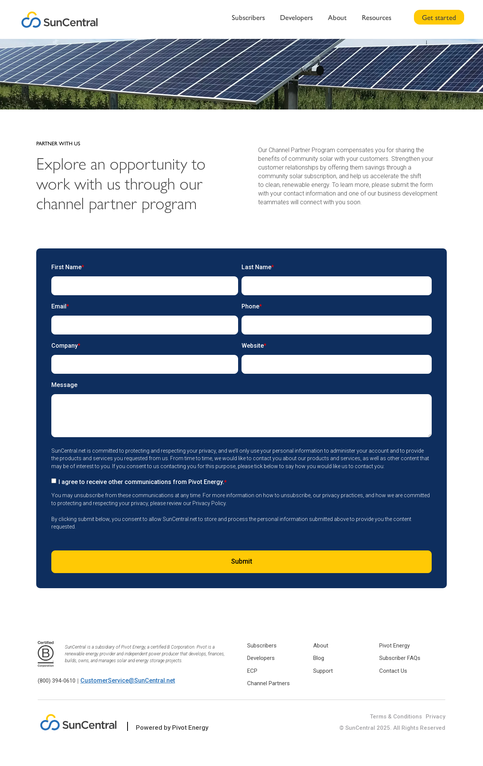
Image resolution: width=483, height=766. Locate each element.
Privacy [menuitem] (435, 716)
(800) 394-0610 (56, 680)
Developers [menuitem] (296, 17)
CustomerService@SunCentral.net (127, 680)
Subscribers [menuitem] (248, 17)
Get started (439, 17)
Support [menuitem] (323, 670)
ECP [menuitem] (252, 670)
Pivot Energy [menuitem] (394, 645)
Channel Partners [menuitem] (268, 683)
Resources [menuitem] (376, 17)
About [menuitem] (337, 17)
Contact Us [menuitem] (393, 670)
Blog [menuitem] (318, 658)
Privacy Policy (209, 503)
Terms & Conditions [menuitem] (396, 716)
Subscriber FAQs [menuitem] (399, 658)
